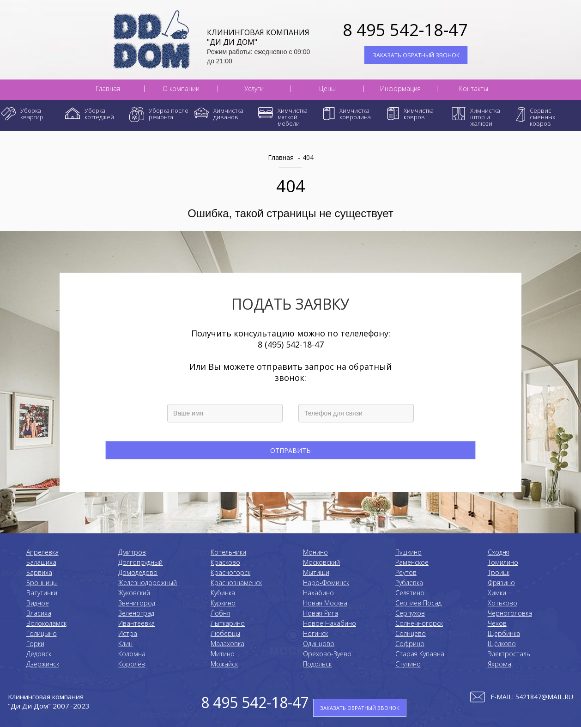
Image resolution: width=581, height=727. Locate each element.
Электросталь (509, 653)
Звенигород (136, 603)
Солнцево (410, 633)
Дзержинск (42, 664)
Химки (497, 592)
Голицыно (41, 633)
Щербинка (504, 633)
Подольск (317, 664)
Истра (127, 633)
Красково (225, 562)
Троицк (498, 572)
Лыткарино (228, 623)
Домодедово (137, 572)
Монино (315, 552)
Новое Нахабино (329, 623)
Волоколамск (46, 623)
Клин (125, 643)
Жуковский (134, 592)
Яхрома (499, 664)
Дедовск (38, 653)
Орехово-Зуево (327, 653)
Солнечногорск (419, 623)
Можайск (224, 664)
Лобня (220, 613)
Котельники (228, 552)
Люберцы (225, 633)
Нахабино (318, 592)
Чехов (497, 623)
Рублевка (409, 582)
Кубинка (223, 592)
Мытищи (316, 572)
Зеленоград (136, 613)
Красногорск (230, 572)
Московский (321, 562)
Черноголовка (510, 613)
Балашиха (41, 562)
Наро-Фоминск (326, 582)
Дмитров (132, 552)
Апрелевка (42, 552)
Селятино (409, 592)
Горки (35, 643)
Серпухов (410, 613)
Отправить (290, 450)
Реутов (406, 572)
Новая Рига (320, 613)
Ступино (408, 664)
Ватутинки (41, 592)
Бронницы (42, 582)
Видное (37, 603)
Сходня (498, 552)
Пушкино (408, 552)
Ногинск (315, 633)
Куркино (223, 603)
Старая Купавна (419, 653)
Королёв (131, 664)
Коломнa (131, 653)
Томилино (503, 562)
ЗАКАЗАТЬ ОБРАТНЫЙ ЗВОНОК (416, 55)
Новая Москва (325, 603)
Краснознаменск (236, 582)
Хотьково (502, 603)
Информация (400, 89)
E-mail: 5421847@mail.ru (531, 696)
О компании (181, 89)
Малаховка (227, 643)
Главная (108, 89)
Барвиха (39, 572)
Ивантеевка (136, 623)
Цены (327, 89)
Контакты (473, 89)
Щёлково (502, 643)
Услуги (254, 89)
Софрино (409, 643)
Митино (223, 653)
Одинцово (318, 643)
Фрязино (501, 582)
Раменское (412, 562)
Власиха (38, 613)
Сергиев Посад (418, 603)
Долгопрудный (140, 562)
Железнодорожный (147, 582)
